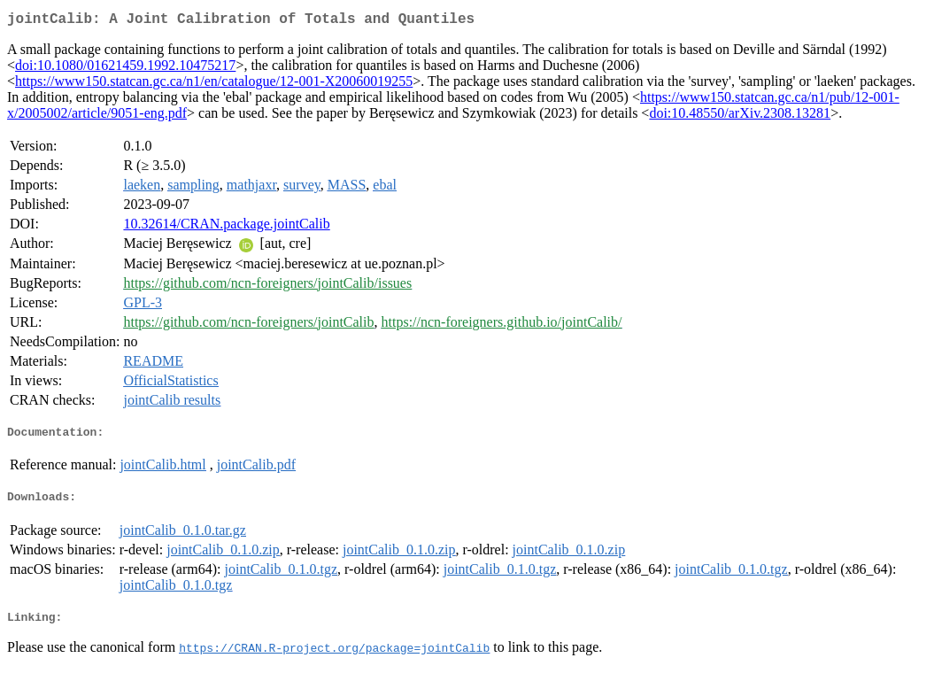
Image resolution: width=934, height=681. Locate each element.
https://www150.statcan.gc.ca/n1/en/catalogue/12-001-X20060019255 (214, 84)
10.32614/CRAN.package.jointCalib (226, 227)
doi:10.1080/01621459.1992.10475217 (125, 68)
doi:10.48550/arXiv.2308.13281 (739, 116)
